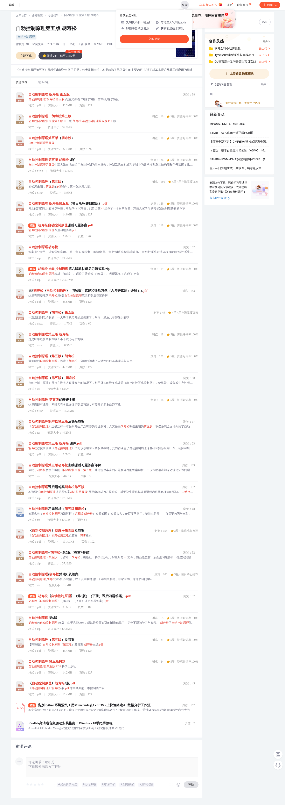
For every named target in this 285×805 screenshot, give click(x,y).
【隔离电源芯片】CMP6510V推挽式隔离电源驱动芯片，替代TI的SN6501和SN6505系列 (239, 142)
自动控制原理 (26, 37)
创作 (270, 5)
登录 (185, 5)
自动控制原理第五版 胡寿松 (46, 29)
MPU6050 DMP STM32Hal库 (227, 124)
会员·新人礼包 (210, 4)
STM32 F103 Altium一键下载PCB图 (231, 133)
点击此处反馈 (219, 198)
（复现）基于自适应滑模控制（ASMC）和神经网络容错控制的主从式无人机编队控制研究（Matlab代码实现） (239, 150)
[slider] (35, 785)
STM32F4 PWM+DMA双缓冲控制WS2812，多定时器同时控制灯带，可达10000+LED (239, 159)
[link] (21, 15)
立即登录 (154, 39)
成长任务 (244, 4)
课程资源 (37, 16)
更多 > (266, 41)
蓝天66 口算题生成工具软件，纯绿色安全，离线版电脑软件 (239, 168)
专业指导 (53, 16)
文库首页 (21, 16)
